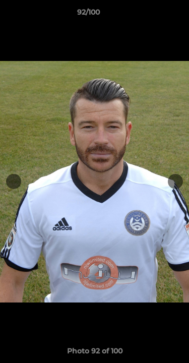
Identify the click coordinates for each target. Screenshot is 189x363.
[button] (153, 14)
